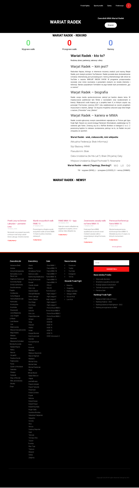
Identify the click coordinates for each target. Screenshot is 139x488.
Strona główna (117, 247)
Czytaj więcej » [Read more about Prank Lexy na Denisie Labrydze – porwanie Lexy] (12, 241)
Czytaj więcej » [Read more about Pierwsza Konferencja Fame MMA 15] (113, 240)
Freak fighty (85, 6)
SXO (128, 478)
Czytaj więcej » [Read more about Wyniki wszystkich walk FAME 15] (37, 240)
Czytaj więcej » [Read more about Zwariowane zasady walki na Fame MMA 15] (88, 242)
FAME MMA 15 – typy (67, 221)
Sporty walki (98, 6)
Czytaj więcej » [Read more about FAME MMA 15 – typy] (62, 235)
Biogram (111, 25)
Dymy (109, 6)
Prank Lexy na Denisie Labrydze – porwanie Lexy (17, 224)
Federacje (120, 6)
